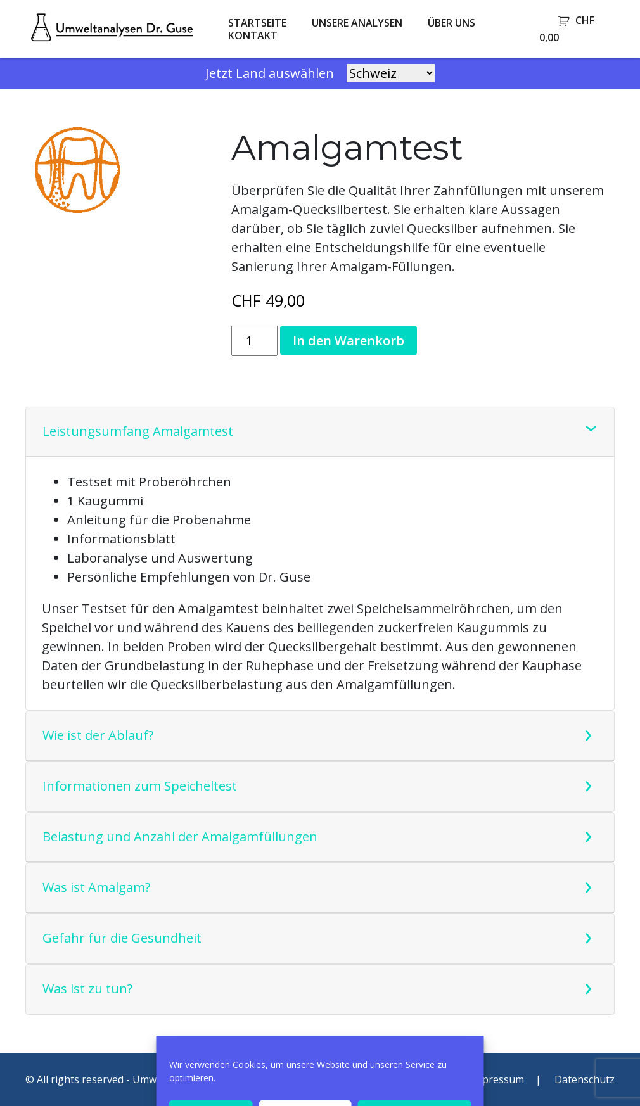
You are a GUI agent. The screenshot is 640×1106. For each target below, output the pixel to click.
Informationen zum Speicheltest (139, 785)
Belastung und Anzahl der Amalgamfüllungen (179, 836)
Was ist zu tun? (87, 988)
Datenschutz (584, 1079)
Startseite (257, 23)
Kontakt (253, 35)
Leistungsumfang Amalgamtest (137, 431)
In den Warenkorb (348, 340)
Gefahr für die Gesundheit (122, 937)
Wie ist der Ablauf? (97, 735)
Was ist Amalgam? (96, 887)
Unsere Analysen (357, 23)
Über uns (451, 23)
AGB (429, 1079)
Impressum (497, 1079)
